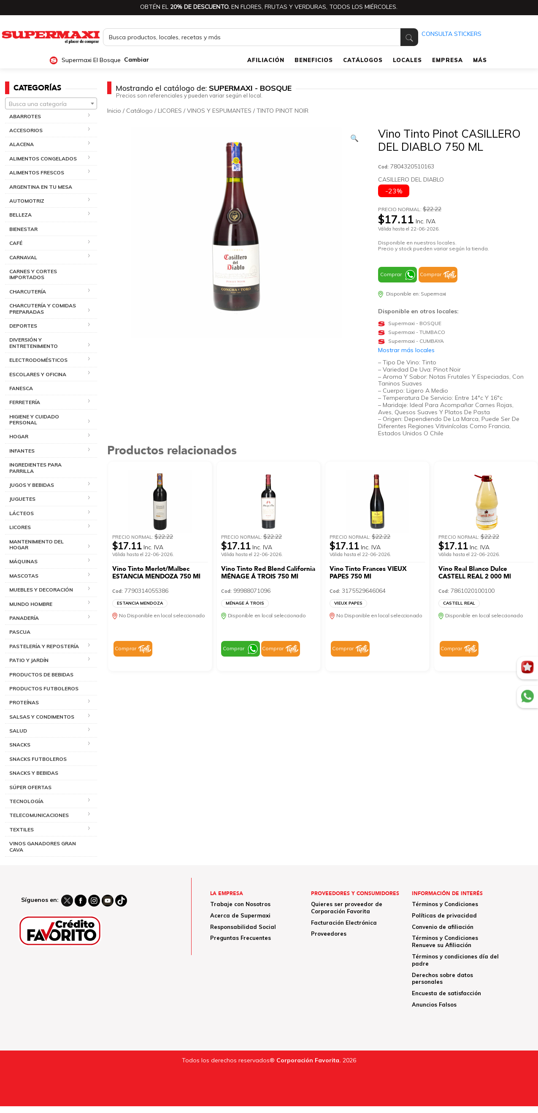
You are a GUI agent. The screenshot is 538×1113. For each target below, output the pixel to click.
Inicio (114, 110)
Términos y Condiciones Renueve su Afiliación (445, 941)
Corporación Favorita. (308, 1060)
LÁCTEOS (21, 513)
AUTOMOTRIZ (26, 201)
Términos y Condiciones (445, 904)
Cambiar (136, 59)
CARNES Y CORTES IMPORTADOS (33, 274)
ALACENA (21, 144)
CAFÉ (15, 243)
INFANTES (22, 451)
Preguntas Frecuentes (240, 937)
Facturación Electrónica (344, 922)
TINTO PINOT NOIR (282, 110)
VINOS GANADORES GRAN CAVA (42, 846)
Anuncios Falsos (434, 1004)
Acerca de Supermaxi (240, 915)
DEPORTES (23, 326)
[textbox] (51, 104)
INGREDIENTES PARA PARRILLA (35, 467)
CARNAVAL (23, 257)
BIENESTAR (23, 229)
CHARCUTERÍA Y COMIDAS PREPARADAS (42, 308)
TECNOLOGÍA (26, 801)
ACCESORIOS (26, 130)
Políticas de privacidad (444, 915)
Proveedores (328, 933)
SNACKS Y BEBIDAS (33, 773)
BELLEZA (20, 215)
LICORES (20, 527)
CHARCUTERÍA (27, 291)
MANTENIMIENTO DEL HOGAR (36, 544)
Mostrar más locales (406, 350)
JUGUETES (22, 499)
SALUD (18, 731)
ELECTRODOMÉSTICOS (38, 360)
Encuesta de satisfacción (446, 993)
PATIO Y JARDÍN (29, 660)
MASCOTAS (23, 576)
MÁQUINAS (23, 561)
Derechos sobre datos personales (442, 978)
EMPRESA (447, 60)
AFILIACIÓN (265, 60)
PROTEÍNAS (24, 702)
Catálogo (139, 110)
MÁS (480, 60)
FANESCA (21, 388)
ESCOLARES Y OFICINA (37, 374)
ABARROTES (25, 116)
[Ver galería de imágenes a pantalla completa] (354, 138)
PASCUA (19, 632)
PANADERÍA (24, 618)
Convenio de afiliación (442, 926)
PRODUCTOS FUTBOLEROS (43, 688)
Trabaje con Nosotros (240, 904)
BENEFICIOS (314, 60)
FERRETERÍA (24, 402)
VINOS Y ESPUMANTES (219, 110)
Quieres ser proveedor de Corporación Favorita (346, 908)
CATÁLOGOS (363, 60)
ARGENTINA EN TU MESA (40, 187)
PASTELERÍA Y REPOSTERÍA (44, 646)
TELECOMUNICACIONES (39, 815)
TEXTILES (21, 829)
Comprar (391, 274)
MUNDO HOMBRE (30, 604)
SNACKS (19, 744)
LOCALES (407, 60)
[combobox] (51, 103)
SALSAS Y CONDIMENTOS (41, 717)
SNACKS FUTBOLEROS (38, 759)
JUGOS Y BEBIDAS (31, 485)
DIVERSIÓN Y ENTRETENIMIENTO (33, 343)
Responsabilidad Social (243, 926)
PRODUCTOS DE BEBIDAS (41, 674)
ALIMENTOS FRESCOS (36, 172)
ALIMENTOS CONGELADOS (43, 158)
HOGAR (18, 436)
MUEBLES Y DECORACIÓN (41, 589)
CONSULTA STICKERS (451, 34)
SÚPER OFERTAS (30, 787)
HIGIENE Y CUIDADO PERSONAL (34, 419)
